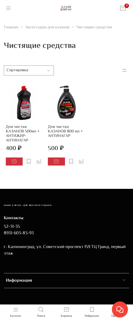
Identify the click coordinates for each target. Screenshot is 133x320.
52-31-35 (12, 226)
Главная (11, 27)
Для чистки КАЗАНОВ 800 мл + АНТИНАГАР (65, 131)
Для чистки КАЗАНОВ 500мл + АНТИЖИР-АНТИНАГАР (22, 134)
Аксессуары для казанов (47, 27)
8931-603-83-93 (19, 233)
